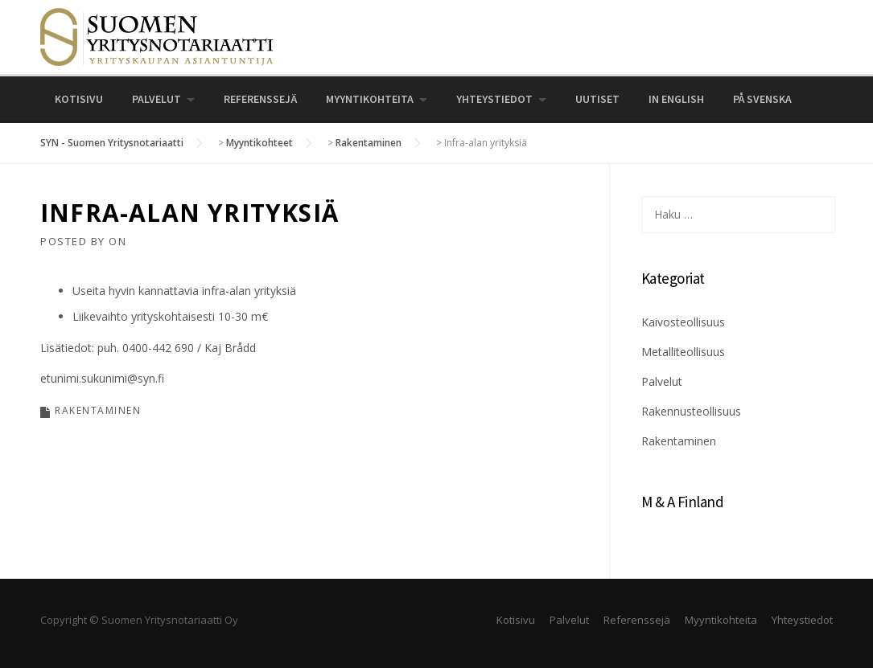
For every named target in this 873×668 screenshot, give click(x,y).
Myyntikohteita (370, 99)
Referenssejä (260, 99)
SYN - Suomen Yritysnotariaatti (111, 143)
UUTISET (597, 99)
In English (676, 99)
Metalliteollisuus (683, 351)
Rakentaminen (368, 143)
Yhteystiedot (494, 99)
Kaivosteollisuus (683, 322)
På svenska (762, 99)
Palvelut (156, 99)
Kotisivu (79, 99)
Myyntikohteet (259, 143)
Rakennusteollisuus (691, 411)
